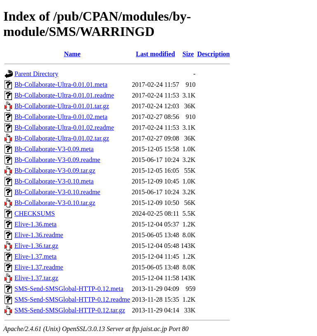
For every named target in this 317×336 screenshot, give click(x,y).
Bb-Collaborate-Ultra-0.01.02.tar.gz (61, 138)
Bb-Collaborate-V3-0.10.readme (57, 191)
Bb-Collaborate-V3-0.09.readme (57, 159)
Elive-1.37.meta (35, 256)
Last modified (155, 53)
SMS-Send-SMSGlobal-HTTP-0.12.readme (72, 299)
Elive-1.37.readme (38, 267)
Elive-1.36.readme (38, 234)
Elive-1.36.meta (35, 224)
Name (72, 53)
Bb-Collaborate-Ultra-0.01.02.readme (64, 127)
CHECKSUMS (34, 213)
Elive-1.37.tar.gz (36, 277)
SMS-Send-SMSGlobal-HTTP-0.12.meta (68, 288)
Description (213, 53)
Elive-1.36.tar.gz (36, 245)
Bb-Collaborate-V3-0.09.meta (54, 149)
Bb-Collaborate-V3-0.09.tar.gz (54, 170)
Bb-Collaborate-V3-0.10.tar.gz (54, 202)
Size (188, 53)
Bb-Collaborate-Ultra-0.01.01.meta (60, 84)
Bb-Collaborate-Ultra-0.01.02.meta (60, 116)
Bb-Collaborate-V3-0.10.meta (54, 181)
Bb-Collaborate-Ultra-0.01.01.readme (64, 95)
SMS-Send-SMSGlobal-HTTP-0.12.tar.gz (69, 310)
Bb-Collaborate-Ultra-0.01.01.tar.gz (61, 106)
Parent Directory (36, 73)
